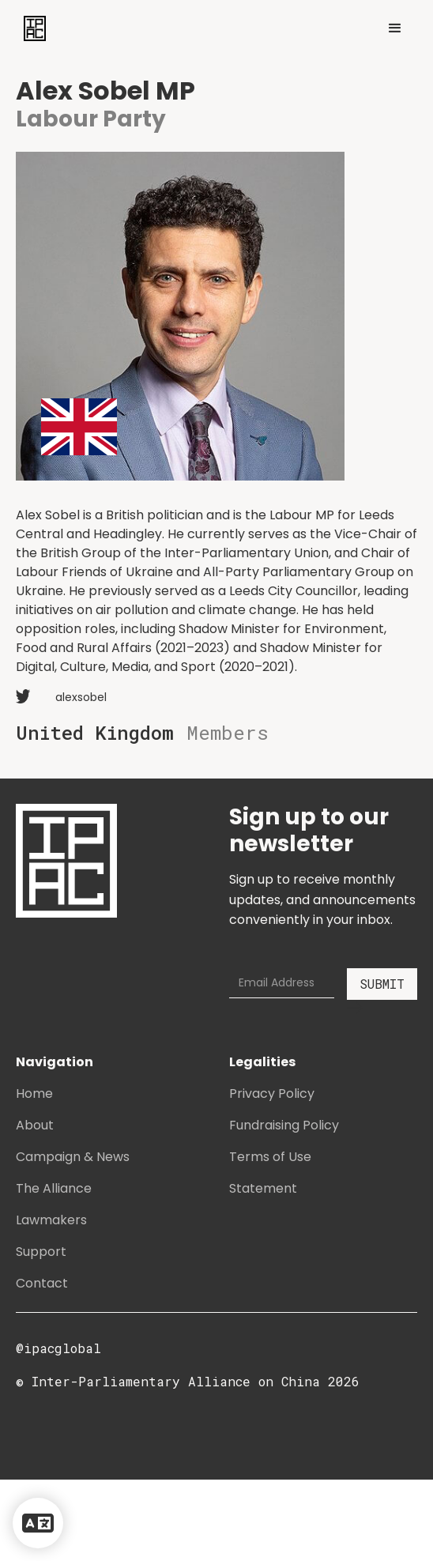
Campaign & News (73, 1157)
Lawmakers (51, 1220)
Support (41, 1251)
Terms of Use (270, 1157)
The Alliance (54, 1188)
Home (34, 1093)
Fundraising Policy (284, 1125)
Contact (42, 1283)
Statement (263, 1188)
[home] (31, 28)
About (35, 1125)
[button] (395, 28)
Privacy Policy (271, 1093)
